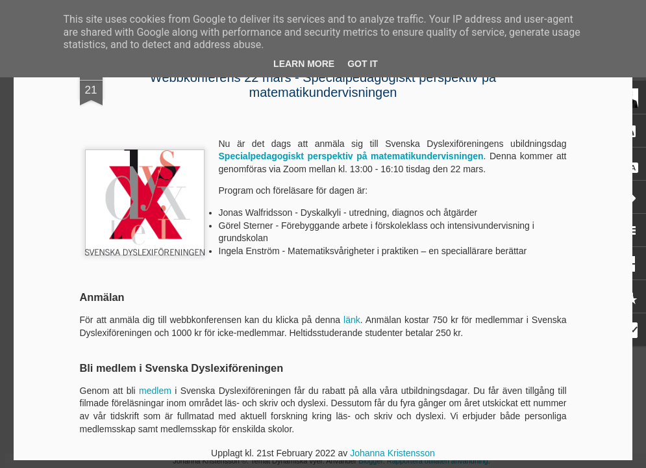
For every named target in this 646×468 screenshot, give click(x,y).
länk (351, 320)
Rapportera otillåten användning (437, 461)
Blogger (370, 461)
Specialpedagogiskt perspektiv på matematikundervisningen (351, 156)
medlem (155, 390)
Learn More (303, 63)
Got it (362, 63)
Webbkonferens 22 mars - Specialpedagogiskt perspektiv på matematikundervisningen (323, 84)
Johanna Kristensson (392, 453)
